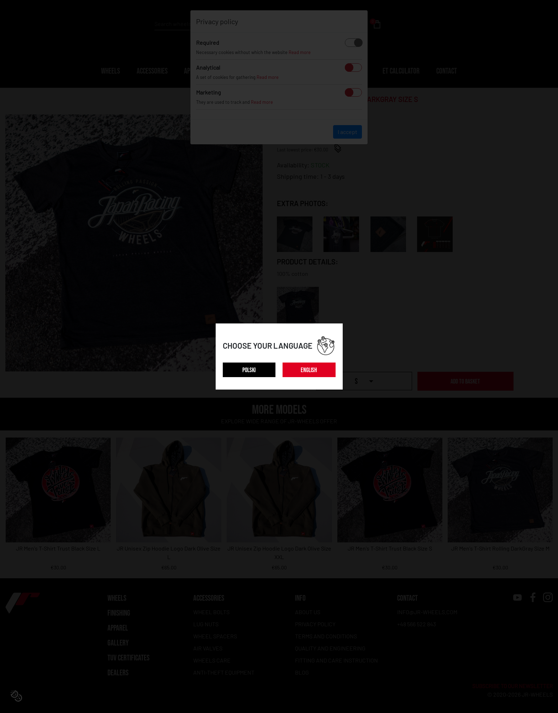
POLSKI (249, 370)
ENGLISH (309, 370)
